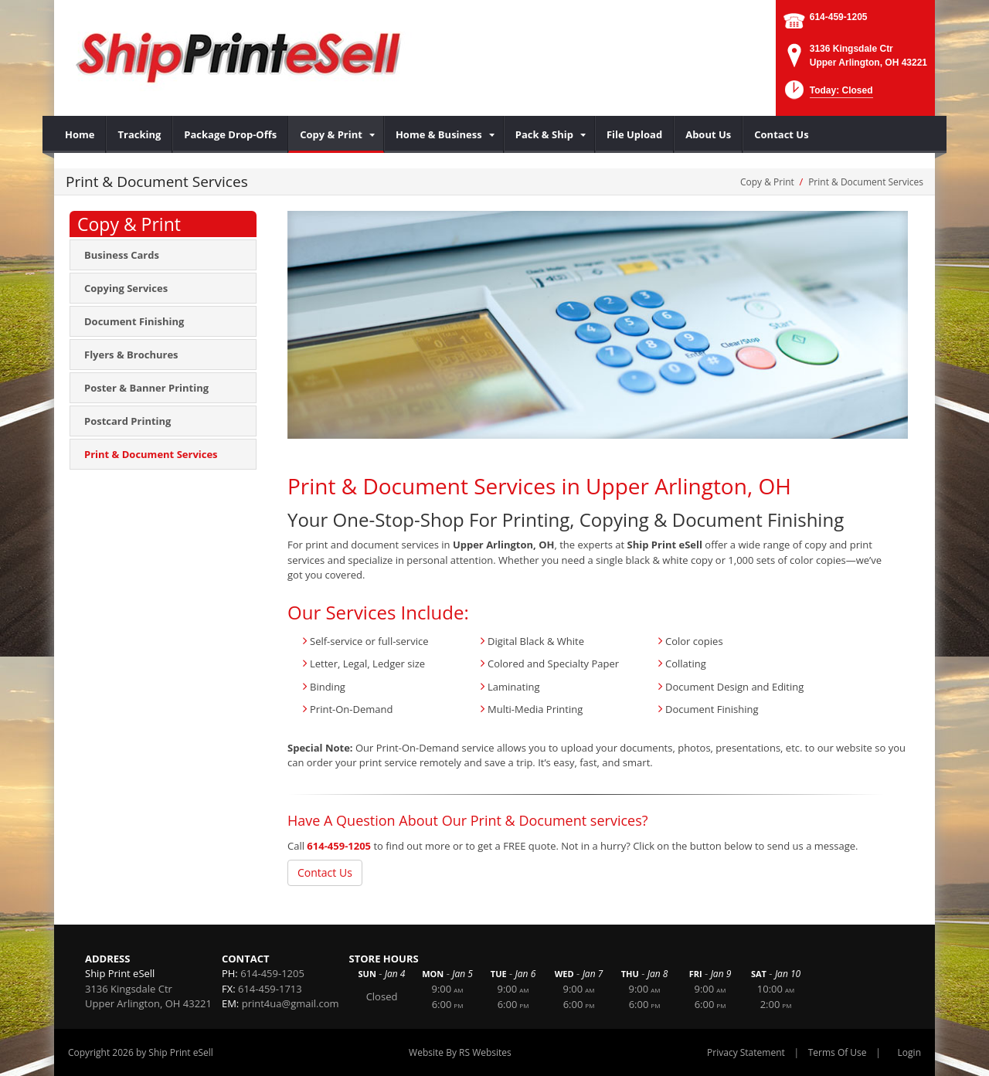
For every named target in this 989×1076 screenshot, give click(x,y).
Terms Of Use (837, 1052)
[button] (827, 94)
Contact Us (324, 872)
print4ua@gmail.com (290, 1003)
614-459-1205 (839, 17)
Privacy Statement (746, 1052)
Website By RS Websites (460, 1052)
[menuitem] (80, 134)
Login (909, 1052)
